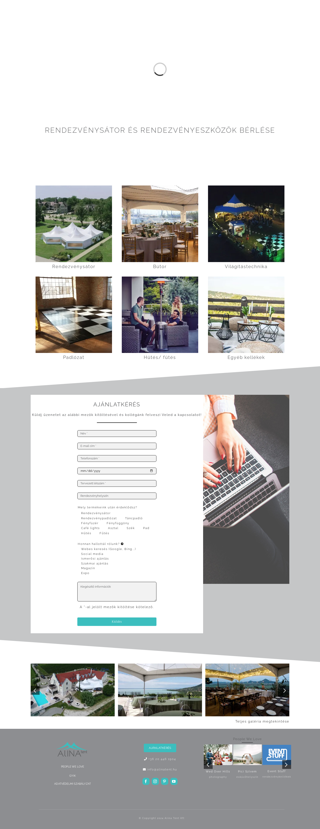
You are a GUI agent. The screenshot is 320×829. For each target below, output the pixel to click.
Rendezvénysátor (96, 513)
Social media (92, 554)
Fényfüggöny (118, 523)
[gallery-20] (73, 665)
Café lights (90, 528)
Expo (85, 573)
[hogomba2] (160, 278)
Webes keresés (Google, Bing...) (108, 549)
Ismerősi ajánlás (95, 558)
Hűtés (86, 533)
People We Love (247, 739)
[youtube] (174, 781)
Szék (131, 528)
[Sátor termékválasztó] (74, 187)
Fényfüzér (89, 523)
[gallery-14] (160, 665)
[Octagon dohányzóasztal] (246, 278)
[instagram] (155, 781)
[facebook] (146, 781)
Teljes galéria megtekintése (262, 721)
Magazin (88, 568)
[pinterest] (164, 781)
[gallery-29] (247, 665)
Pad (146, 528)
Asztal (113, 528)
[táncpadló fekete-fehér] (74, 278)
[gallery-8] (160, 187)
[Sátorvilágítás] (246, 187)
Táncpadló (134, 518)
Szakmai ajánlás (94, 563)
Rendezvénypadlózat (99, 518)
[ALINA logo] (72, 742)
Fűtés (104, 533)
